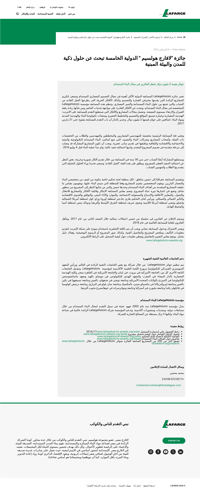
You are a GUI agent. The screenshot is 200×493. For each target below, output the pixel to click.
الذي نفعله (60, 13)
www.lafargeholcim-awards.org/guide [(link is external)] (105, 334)
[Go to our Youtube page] (166, 451)
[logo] (173, 11)
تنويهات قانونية (125, 486)
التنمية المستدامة (45, 13)
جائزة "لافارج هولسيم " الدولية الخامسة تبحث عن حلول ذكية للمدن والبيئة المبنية (98, 37)
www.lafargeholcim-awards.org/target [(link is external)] (119, 338)
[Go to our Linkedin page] (181, 451)
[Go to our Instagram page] (151, 451)
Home (179, 37)
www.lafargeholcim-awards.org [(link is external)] (164, 240)
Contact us (174, 441)
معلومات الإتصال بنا (56, 7)
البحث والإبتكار (28, 13)
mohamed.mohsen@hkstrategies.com (158, 385)
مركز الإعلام (30, 7)
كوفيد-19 (71, 7)
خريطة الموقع (149, 486)
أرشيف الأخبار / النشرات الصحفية (146, 37)
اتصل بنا (137, 486)
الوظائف (42, 7)
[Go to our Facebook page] (158, 451)
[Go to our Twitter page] (173, 451)
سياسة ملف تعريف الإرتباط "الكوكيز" (101, 486)
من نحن (71, 13)
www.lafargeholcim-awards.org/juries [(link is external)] (119, 336)
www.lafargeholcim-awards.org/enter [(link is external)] (118, 331)
